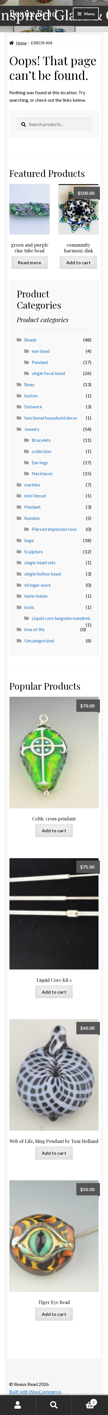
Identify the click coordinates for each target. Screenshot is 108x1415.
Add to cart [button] (78, 262)
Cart (84, 1401)
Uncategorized (39, 640)
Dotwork (33, 406)
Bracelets (41, 440)
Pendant (40, 362)
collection (41, 451)
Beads (30, 339)
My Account (18, 1405)
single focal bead (48, 373)
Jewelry (31, 429)
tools (29, 607)
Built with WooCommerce (35, 1391)
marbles (32, 484)
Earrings (40, 462)
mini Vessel (35, 495)
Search (54, 1405)
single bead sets (40, 562)
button (31, 395)
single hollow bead (42, 573)
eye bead (41, 351)
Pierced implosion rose (54, 529)
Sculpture (33, 551)
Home (21, 42)
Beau (29, 384)
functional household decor (50, 417)
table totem (36, 596)
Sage (29, 540)
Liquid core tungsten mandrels (61, 618)
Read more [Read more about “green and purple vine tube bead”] (29, 262)
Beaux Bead (33, 13)
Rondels (32, 518)
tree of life (34, 629)
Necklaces (42, 473)
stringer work (37, 585)
